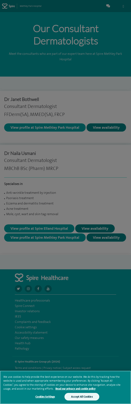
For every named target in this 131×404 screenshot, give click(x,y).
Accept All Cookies (81, 399)
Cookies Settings (45, 399)
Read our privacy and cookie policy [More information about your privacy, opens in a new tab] (75, 391)
